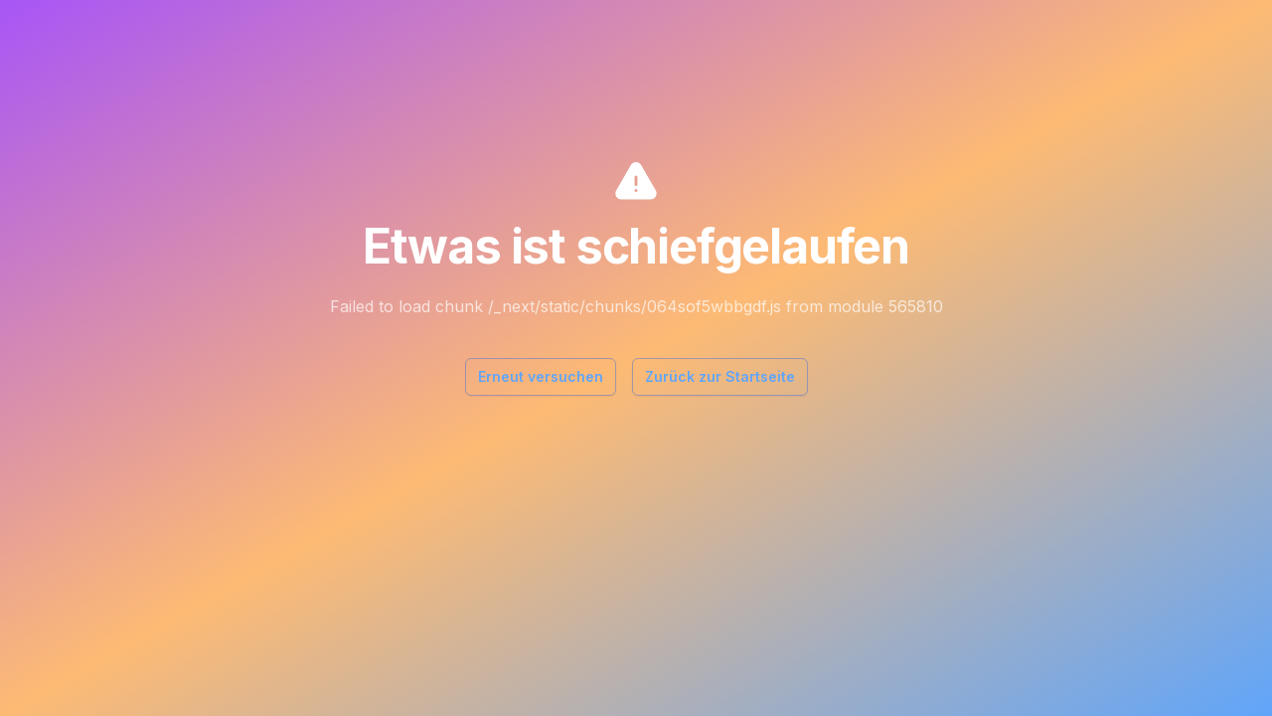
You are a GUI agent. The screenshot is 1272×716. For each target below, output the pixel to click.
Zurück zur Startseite (720, 376)
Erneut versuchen (540, 376)
